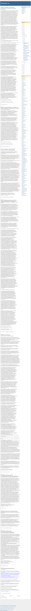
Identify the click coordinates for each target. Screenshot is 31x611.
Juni (23, 38)
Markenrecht (23, 133)
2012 (23, 29)
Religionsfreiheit (23, 158)
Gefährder (23, 110)
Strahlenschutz (23, 178)
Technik (22, 179)
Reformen (7, 593)
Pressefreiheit (23, 151)
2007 (23, 64)
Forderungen (23, 108)
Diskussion (7, 591)
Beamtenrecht (23, 89)
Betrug (22, 91)
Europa (22, 106)
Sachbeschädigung (24, 159)
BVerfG (22, 94)
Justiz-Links (23, 12)
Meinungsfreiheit (23, 136)
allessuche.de (1, 610)
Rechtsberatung (23, 154)
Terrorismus (23, 181)
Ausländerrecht (23, 85)
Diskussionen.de (23, 11)
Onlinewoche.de (23, 8)
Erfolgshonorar (23, 105)
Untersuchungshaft (24, 184)
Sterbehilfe (23, 173)
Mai (23, 39)
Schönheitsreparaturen (24, 161)
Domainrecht (23, 10)
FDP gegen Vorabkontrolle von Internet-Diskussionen (9, 511)
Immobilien (23, 114)
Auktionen (23, 83)
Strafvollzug (23, 177)
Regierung (23, 157)
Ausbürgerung (23, 84)
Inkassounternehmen (24, 115)
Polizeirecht (23, 149)
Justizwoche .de (5, 3)
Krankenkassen (6, 146)
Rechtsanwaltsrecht (24, 153)
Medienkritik (23, 135)
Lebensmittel (23, 132)
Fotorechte (23, 109)
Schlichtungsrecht (24, 160)
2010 (23, 31)
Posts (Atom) (5, 597)
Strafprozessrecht (24, 175)
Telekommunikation (24, 180)
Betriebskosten (23, 90)
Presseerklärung (23, 150)
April (23, 40)
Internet (22, 116)
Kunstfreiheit (23, 129)
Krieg (22, 128)
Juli (23, 37)
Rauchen (5, 565)
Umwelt (22, 183)
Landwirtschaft (23, 131)
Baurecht (23, 88)
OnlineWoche (9, 605)
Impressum (23, 13)
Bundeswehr (23, 92)
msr (5, 593)
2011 (23, 30)
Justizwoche (7, 605)
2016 (23, 25)
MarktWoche (4, 605)
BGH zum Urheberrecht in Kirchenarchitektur (8, 149)
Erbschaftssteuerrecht (24, 104)
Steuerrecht (23, 174)
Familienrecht (23, 107)
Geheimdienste (23, 111)
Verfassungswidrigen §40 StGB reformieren (7, 568)
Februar (24, 61)
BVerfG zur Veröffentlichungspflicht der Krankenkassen (9, 107)
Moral (22, 139)
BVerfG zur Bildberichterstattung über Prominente (9, 200)
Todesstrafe (23, 182)
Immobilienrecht (23, 9)
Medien (22, 134)
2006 (23, 65)
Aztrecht (23, 86)
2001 (23, 71)
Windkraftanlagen (24, 195)
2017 (23, 24)
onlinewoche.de (5, 610)
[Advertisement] (25, 18)
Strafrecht (9, 593)
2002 (23, 70)
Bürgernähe (23, 93)
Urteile (6, 104)
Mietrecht (3, 565)
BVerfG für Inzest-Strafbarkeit (26, 52)
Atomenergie (23, 82)
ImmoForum (12, 605)
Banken (22, 87)
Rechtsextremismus (24, 155)
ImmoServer (1, 605)
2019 (23, 23)
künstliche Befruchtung (24, 130)
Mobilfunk (23, 138)
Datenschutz (4, 104)
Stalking (22, 172)
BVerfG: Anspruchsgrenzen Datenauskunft (7, 7)
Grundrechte (23, 113)
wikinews (23, 194)
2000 (23, 72)
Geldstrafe (4, 593)
